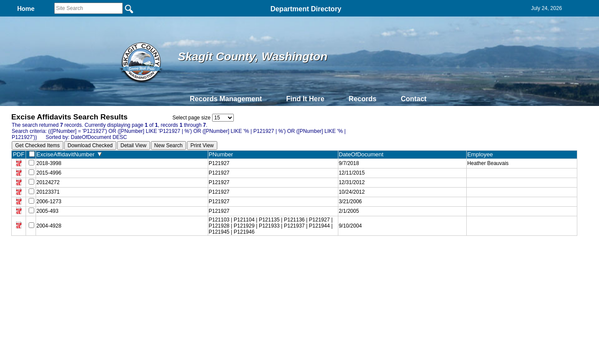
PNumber (223, 154)
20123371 (47, 192)
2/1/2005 (349, 211)
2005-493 (47, 211)
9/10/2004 (350, 226)
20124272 (47, 182)
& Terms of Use (328, 254)
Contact (414, 98)
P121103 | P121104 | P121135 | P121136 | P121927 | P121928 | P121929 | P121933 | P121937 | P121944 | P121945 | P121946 (271, 226)
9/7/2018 (349, 163)
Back (181, 254)
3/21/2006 (350, 201)
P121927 (219, 163)
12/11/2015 (352, 173)
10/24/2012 (352, 192)
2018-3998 (48, 163)
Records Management (226, 98)
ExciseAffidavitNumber (68, 154)
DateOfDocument (363, 154)
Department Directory (305, 9)
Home (215, 254)
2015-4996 (48, 173)
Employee (482, 154)
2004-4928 (48, 226)
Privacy (296, 254)
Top (155, 254)
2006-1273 (48, 201)
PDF (19, 154)
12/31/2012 (352, 182)
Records (362, 98)
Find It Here (305, 98)
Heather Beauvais (487, 163)
